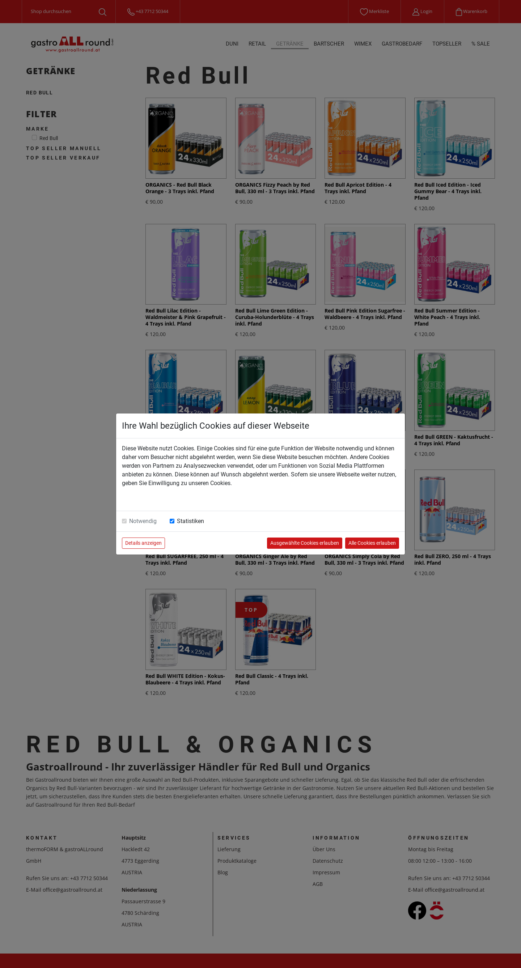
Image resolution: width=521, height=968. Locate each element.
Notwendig (143, 521)
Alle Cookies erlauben (372, 543)
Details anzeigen (143, 543)
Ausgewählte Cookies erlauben (304, 543)
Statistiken (190, 521)
